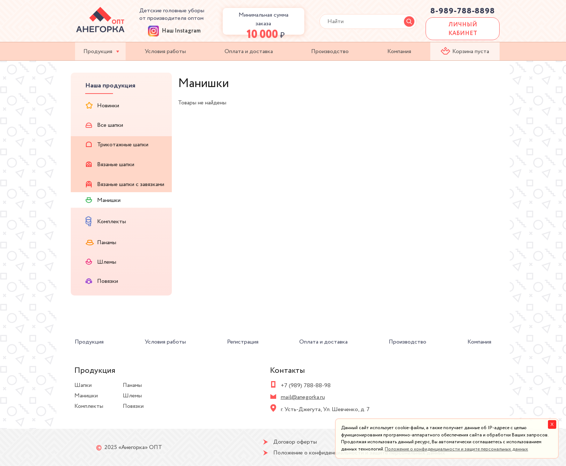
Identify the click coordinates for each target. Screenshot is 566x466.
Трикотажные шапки (117, 145)
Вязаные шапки (110, 164)
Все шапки (104, 125)
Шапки (83, 385)
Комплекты (106, 221)
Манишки (103, 200)
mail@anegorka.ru (303, 397)
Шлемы (101, 262)
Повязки (102, 281)
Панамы (101, 242)
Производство (330, 51)
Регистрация (242, 342)
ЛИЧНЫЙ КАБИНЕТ (462, 29)
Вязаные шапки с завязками (125, 184)
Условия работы (165, 51)
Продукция (97, 51)
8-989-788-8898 (462, 11)
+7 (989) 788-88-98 (306, 385)
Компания (399, 51)
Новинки (102, 106)
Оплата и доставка (249, 51)
